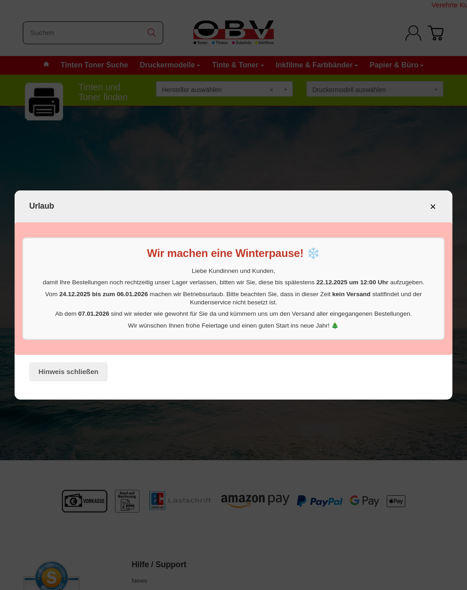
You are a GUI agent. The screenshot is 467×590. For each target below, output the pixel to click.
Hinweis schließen (68, 371)
